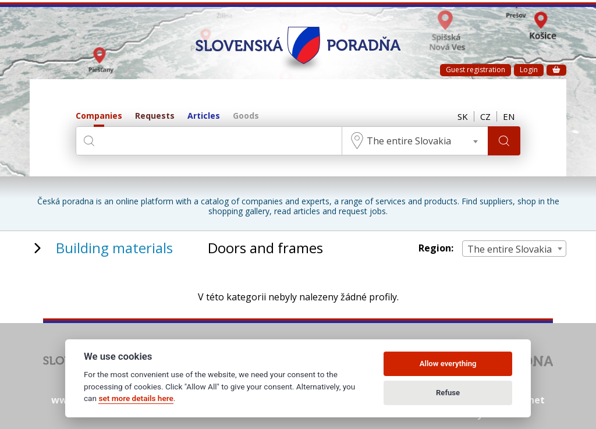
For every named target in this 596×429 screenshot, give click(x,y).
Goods (246, 116)
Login (529, 70)
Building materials (114, 247)
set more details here (135, 398)
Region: (435, 248)
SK (462, 116)
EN (509, 116)
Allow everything (448, 363)
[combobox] (415, 141)
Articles (203, 116)
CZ (485, 116)
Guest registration (475, 70)
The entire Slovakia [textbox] (409, 140)
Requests (155, 116)
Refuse (448, 392)
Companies (99, 116)
